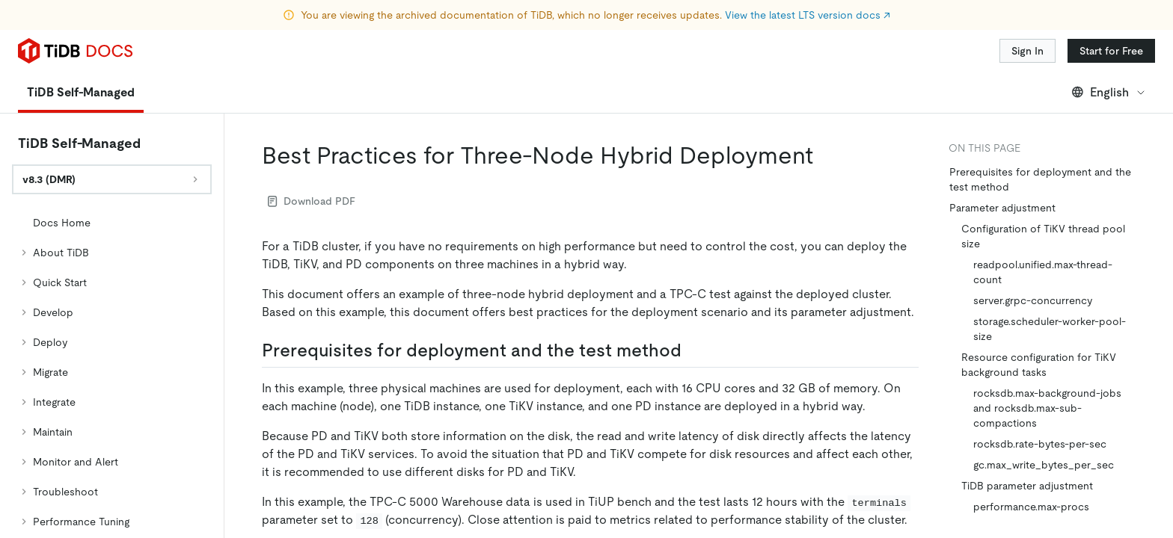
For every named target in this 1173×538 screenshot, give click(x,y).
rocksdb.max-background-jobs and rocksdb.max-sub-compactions (1047, 408)
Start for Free (1111, 51)
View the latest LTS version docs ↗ (807, 15)
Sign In (1027, 51)
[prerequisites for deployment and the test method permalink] (693, 350)
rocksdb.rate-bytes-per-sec (1039, 444)
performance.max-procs (1031, 507)
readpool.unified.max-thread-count (1042, 272)
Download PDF (311, 201)
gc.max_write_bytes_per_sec (1043, 465)
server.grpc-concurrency (1032, 300)
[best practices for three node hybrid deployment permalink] (825, 155)
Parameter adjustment (1002, 208)
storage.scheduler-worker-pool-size (1049, 328)
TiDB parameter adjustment (1027, 486)
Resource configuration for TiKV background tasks (1038, 364)
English (1109, 92)
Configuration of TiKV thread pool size (1043, 236)
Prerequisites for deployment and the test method (1040, 179)
